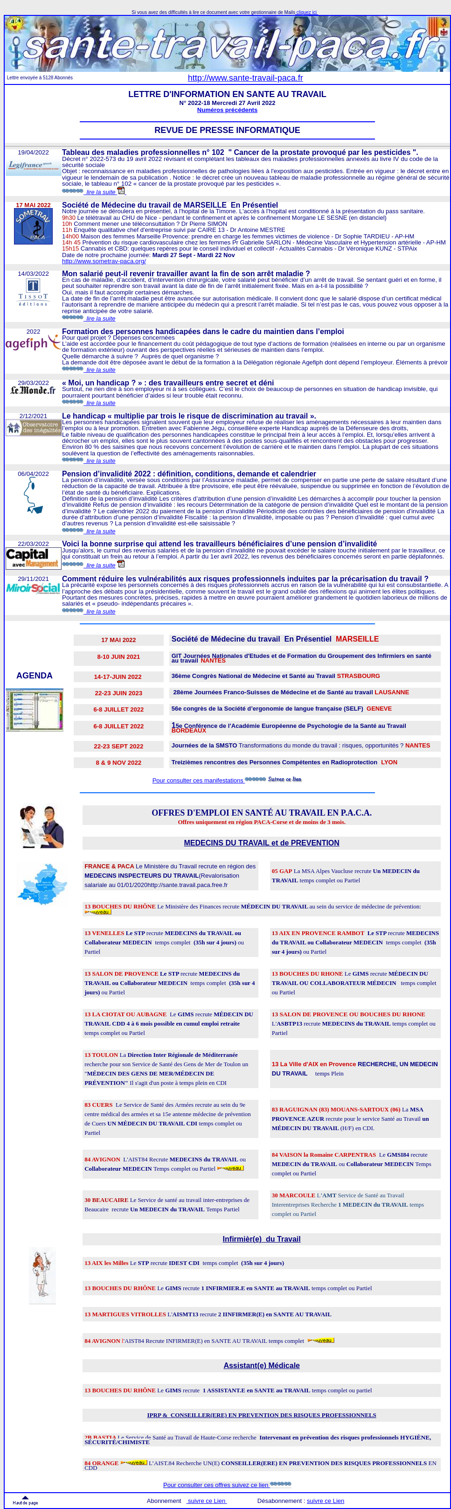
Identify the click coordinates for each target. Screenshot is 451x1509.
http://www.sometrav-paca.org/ (104, 261)
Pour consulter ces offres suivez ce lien (227, 1484)
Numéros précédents (227, 109)
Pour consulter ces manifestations (199, 780)
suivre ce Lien (325, 1500)
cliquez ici (306, 12)
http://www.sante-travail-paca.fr (245, 78)
